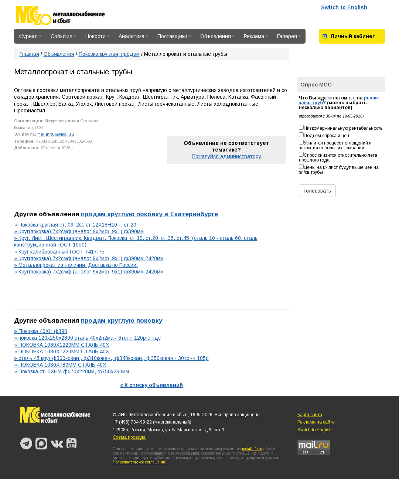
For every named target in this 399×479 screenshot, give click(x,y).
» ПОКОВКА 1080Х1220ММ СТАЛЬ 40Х (61, 345)
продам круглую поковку (122, 320)
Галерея (289, 36)
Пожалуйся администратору (226, 156)
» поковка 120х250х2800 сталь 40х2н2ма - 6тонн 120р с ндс (87, 338)
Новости (97, 36)
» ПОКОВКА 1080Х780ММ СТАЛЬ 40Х (60, 365)
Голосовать (317, 191)
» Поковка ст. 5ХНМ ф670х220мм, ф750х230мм (71, 371)
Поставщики (174, 36)
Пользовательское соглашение (139, 462)
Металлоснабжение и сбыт (70, 15)
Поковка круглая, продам (109, 54)
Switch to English (344, 7)
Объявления (217, 36)
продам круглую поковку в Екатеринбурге (149, 214)
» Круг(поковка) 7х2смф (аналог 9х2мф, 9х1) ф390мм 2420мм (89, 258)
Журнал (30, 36)
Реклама (256, 36)
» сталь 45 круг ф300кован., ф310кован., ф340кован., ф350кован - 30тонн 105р (111, 358)
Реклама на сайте (316, 422)
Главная (29, 54)
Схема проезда (129, 437)
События (63, 36)
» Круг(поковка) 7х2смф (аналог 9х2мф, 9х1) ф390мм (79, 231)
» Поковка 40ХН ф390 (40, 331)
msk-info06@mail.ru (55, 134)
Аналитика (134, 36)
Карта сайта (309, 414)
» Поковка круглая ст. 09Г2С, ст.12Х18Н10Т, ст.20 (75, 225)
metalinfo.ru (252, 449)
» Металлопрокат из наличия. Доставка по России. (76, 265)
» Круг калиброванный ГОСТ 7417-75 (59, 252)
